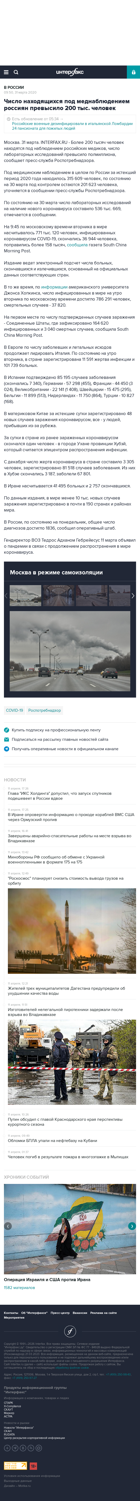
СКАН (8, 1431)
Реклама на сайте (103, 1313)
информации (54, 287)
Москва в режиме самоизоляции (56, 572)
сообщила (77, 245)
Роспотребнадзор (44, 710)
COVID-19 (14, 710)
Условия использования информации (32, 1476)
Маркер (9, 1413)
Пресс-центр (60, 1313)
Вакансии (80, 1313)
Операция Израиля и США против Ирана (47, 1279)
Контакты (11, 1313)
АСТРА (8, 1416)
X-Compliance (12, 1406)
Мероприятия (14, 1318)
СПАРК (8, 1403)
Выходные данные (18, 1481)
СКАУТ (8, 1409)
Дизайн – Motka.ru (17, 1486)
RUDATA (9, 1434)
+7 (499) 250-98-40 (118, 1374)
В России (14, 87)
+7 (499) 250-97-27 (24, 1378)
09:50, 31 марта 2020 (20, 92)
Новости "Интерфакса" (19, 1427)
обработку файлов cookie (72, 1367)
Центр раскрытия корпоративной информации (34, 1438)
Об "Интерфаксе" (34, 1313)
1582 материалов (19, 1287)
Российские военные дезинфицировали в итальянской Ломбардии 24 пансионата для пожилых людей (72, 126)
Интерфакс (70, 72)
